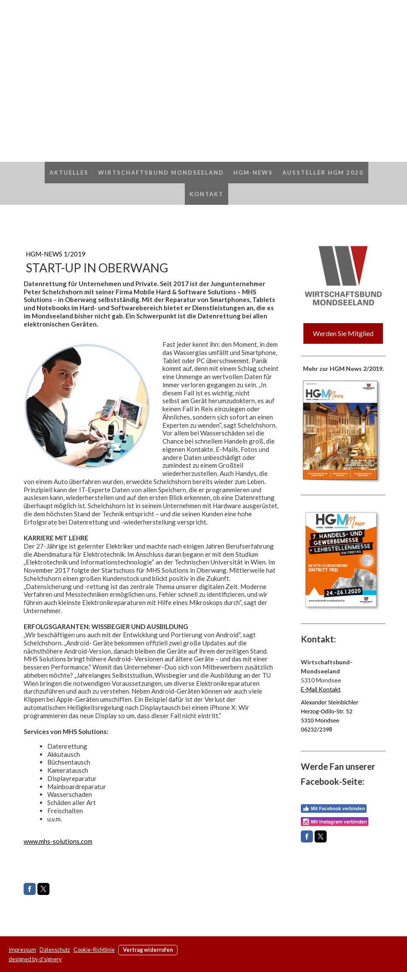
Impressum (22, 949)
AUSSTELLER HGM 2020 (323, 172)
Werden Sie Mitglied (343, 333)
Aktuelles (69, 172)
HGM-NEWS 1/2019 (56, 254)
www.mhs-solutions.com (58, 841)
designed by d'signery (35, 959)
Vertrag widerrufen (148, 949)
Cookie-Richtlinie (94, 949)
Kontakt (206, 194)
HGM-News (253, 172)
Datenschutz (55, 949)
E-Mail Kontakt (321, 689)
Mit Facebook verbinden (334, 808)
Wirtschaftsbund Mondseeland (161, 172)
